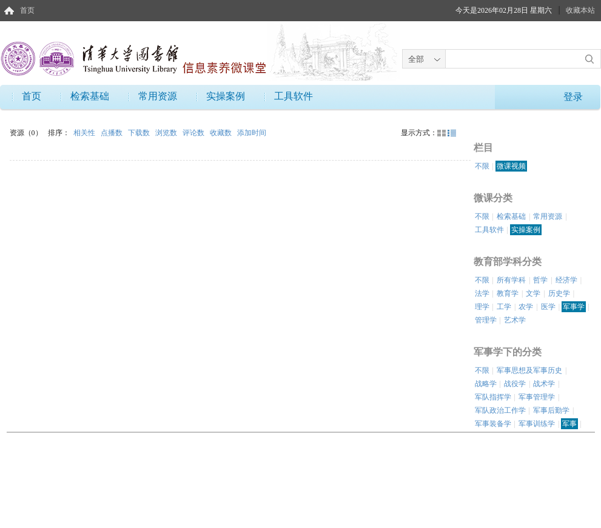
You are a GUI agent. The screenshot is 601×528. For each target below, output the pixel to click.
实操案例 (225, 96)
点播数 (112, 133)
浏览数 (167, 133)
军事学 (574, 306)
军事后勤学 (551, 410)
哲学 (540, 280)
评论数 (194, 133)
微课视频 (511, 166)
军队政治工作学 (500, 410)
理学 (482, 306)
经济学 (566, 280)
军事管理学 (537, 397)
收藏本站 (580, 10)
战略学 (486, 383)
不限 (482, 166)
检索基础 (89, 96)
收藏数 (221, 133)
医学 (548, 306)
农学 (526, 306)
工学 (504, 306)
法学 (482, 293)
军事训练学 (537, 423)
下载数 (140, 133)
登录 (573, 97)
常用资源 (157, 96)
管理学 (486, 320)
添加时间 (251, 133)
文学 (533, 293)
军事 (569, 423)
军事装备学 (493, 423)
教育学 (508, 293)
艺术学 (515, 320)
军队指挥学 (493, 397)
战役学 (515, 383)
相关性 (85, 133)
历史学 (559, 293)
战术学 (544, 383)
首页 (27, 10)
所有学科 (511, 280)
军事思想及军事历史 (529, 370)
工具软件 (293, 96)
